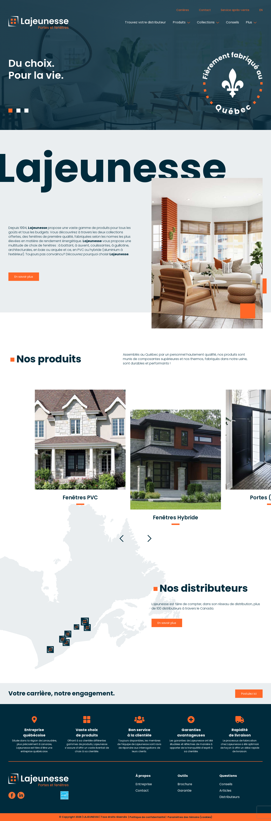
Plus (247, 22)
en (261, 10)
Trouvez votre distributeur (144, 22)
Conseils (231, 22)
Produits (178, 22)
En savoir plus (23, 277)
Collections (204, 22)
